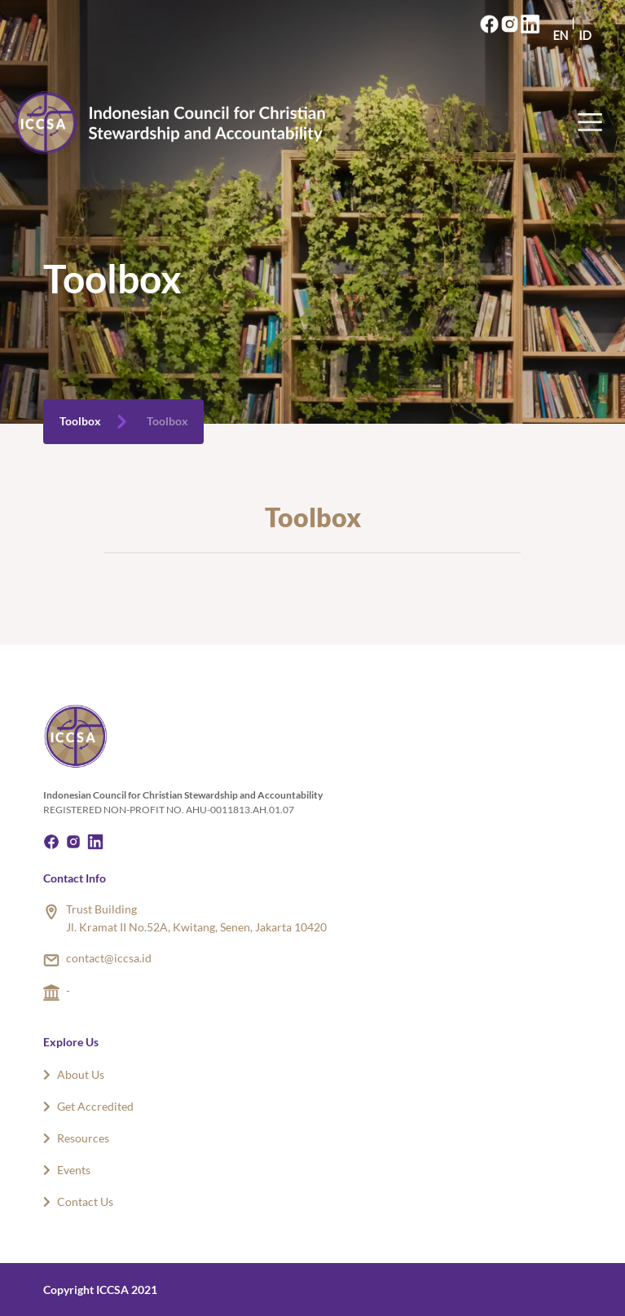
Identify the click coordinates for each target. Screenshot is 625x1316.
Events (66, 1170)
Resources (76, 1138)
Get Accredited (88, 1106)
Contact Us (78, 1201)
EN (560, 35)
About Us (73, 1074)
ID (585, 35)
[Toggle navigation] (595, 122)
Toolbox (80, 421)
